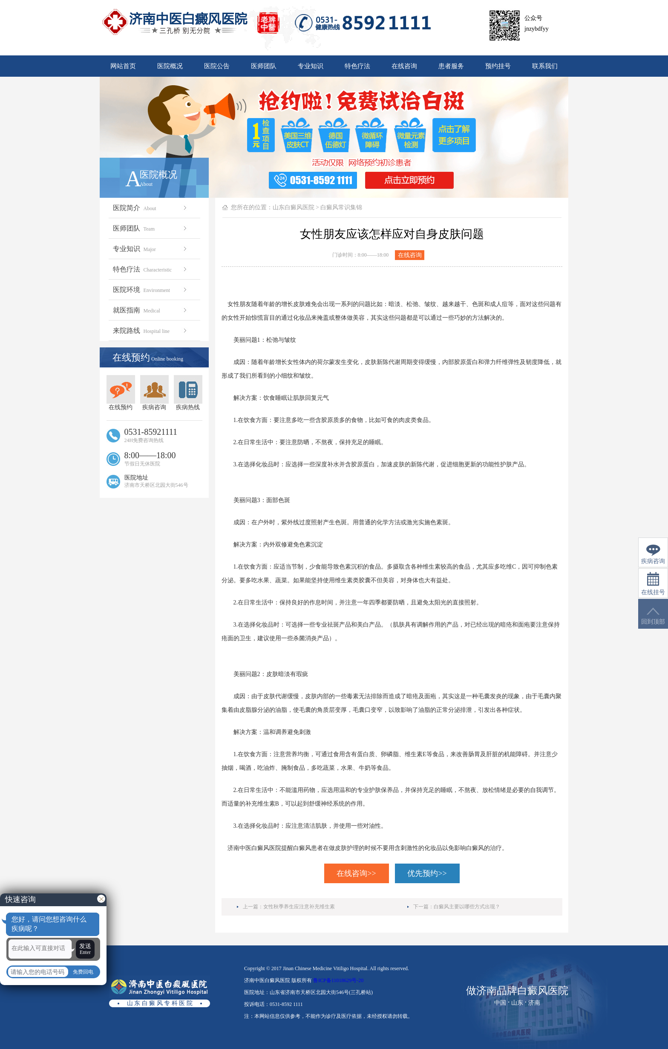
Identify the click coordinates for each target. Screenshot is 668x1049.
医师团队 (263, 66)
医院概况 (170, 66)
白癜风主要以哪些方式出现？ (467, 907)
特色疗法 (357, 66)
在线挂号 (653, 583)
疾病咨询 (154, 392)
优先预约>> (426, 873)
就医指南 (150, 310)
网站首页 (123, 66)
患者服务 (451, 66)
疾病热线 (188, 392)
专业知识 (310, 66)
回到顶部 (653, 616)
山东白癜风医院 (293, 207)
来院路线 (150, 330)
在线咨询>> (356, 873)
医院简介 (150, 207)
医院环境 (150, 289)
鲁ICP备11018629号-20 (338, 980)
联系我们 (545, 66)
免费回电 (83, 972)
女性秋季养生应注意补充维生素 (299, 907)
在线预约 (121, 392)
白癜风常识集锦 (341, 207)
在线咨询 (404, 66)
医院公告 (217, 66)
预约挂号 (498, 66)
